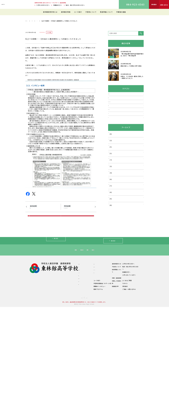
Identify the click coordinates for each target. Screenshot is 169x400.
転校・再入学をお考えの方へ (75, 5)
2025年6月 (112, 266)
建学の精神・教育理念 (69, 365)
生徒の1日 (85, 368)
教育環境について (87, 362)
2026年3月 (112, 208)
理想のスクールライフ (88, 365)
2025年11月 (112, 234)
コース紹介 (78, 12)
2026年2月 (112, 215)
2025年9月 (112, 247)
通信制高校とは (110, 359)
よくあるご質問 (126, 373)
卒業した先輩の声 (111, 376)
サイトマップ (76, 391)
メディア (111, 178)
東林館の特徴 (66, 12)
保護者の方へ (57, 5)
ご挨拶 (65, 362)
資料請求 (124, 379)
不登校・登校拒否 (114, 146)
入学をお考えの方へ (43, 5)
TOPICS (124, 376)
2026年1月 (112, 221)
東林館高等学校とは (50, 12)
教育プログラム (86, 382)
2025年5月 (112, 273)
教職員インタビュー (88, 379)
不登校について (91, 12)
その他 (61, 72)
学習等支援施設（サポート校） (91, 376)
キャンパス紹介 (67, 368)
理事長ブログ (51, 72)
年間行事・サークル (69, 374)
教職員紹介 (66, 371)
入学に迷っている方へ (121, 343)
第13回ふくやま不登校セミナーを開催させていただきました (77, 262)
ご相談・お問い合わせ (128, 382)
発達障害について (106, 12)
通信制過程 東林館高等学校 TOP (34, 72)
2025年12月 (112, 228)
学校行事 (111, 165)
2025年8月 (112, 253)
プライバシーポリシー (90, 391)
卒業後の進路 (121, 12)
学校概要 (65, 379)
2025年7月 (112, 260)
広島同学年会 (34, 261)
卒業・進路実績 (110, 373)
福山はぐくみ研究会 (114, 172)
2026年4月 (112, 202)
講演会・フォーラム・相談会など (119, 159)
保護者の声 (109, 379)
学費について (67, 377)
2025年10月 (112, 241)
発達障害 (111, 153)
